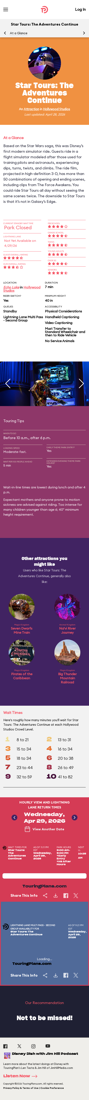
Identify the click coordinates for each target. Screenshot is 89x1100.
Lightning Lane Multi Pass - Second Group (23, 318)
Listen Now (21, 1076)
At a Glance (18, 33)
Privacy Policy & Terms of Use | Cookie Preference (33, 1088)
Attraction (31, 109)
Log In (80, 9)
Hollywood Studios (56, 109)
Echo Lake (11, 287)
